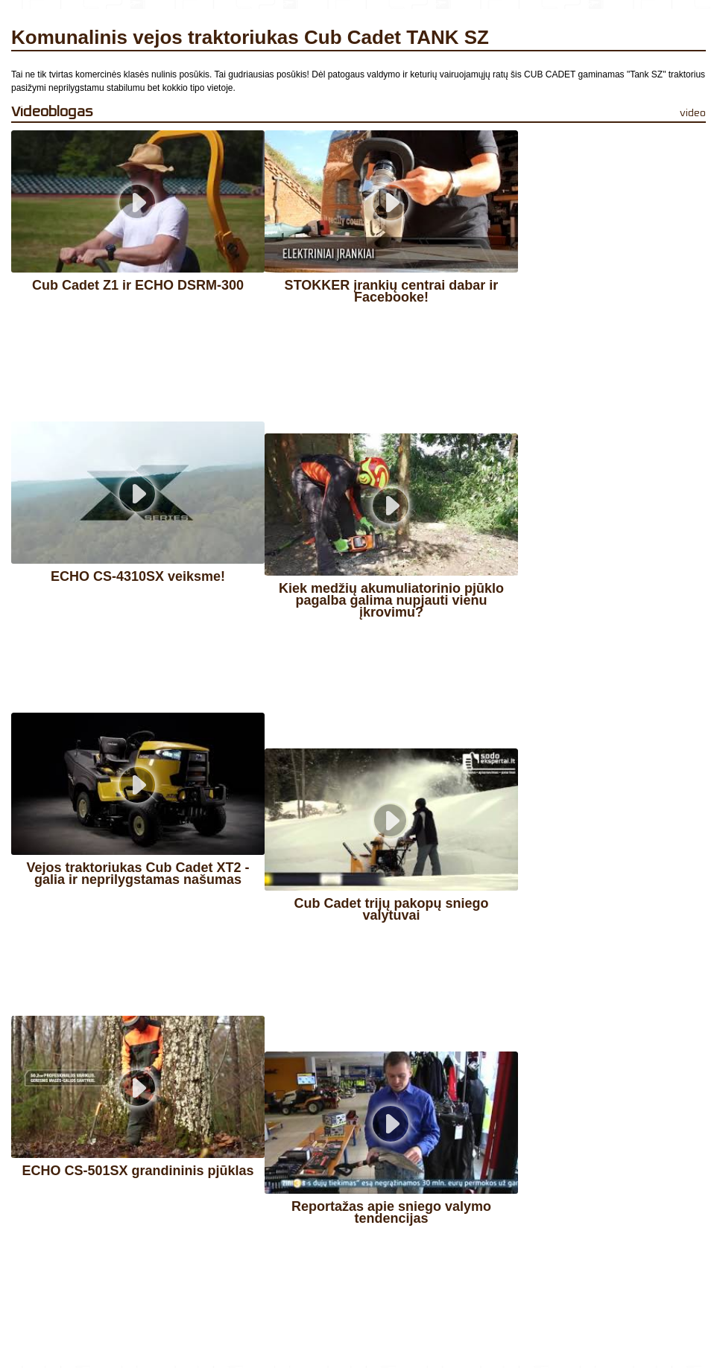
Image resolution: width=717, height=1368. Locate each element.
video (693, 112)
